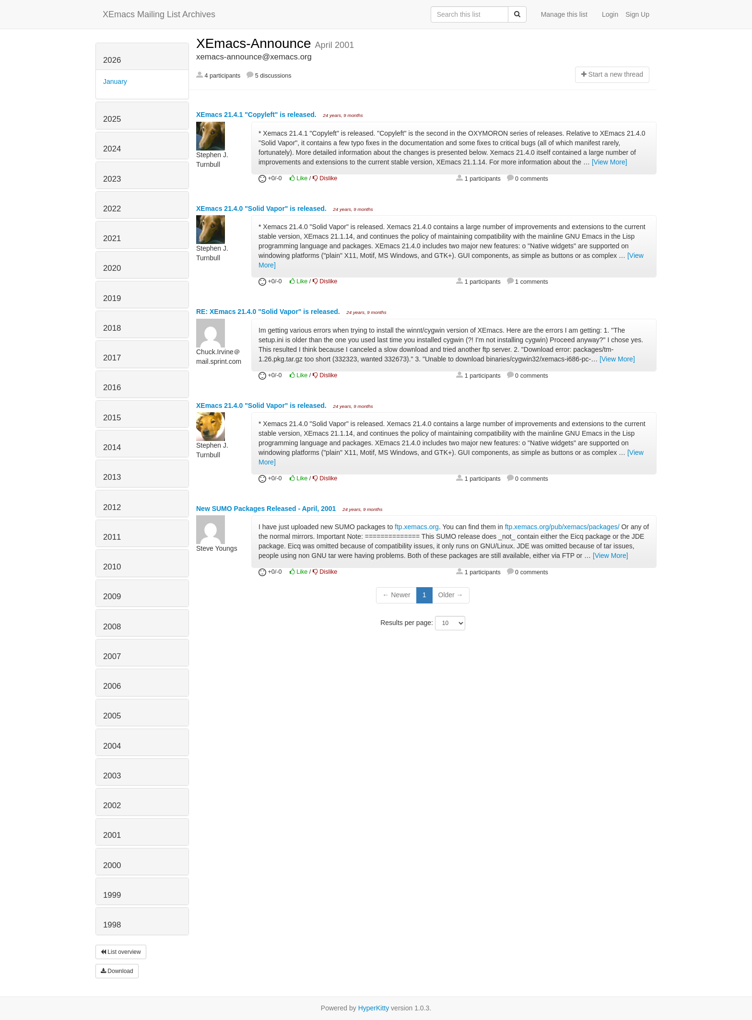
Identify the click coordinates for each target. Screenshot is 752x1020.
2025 (112, 119)
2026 (112, 60)
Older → (450, 595)
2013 (112, 477)
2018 (112, 328)
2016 (112, 387)
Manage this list (564, 14)
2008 (112, 626)
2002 (112, 805)
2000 (112, 865)
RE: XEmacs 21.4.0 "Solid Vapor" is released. (269, 311)
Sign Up (637, 14)
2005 (112, 715)
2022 (112, 208)
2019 (112, 298)
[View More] (609, 162)
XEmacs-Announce (255, 43)
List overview (121, 952)
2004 (112, 746)
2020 (112, 268)
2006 (112, 686)
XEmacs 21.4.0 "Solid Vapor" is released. (262, 208)
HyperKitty (373, 1008)
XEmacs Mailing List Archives (159, 14)
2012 (112, 507)
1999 (112, 895)
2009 (112, 596)
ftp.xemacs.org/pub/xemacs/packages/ (562, 527)
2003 (112, 775)
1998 (112, 924)
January (115, 81)
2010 (112, 566)
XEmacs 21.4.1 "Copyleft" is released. (257, 114)
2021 (112, 238)
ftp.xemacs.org (417, 527)
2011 (112, 537)
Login (610, 14)
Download (117, 971)
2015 (112, 417)
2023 (112, 179)
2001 (112, 835)
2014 (112, 447)
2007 (112, 656)
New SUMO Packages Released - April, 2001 (267, 508)
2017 (112, 357)
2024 (112, 148)
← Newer (396, 595)
